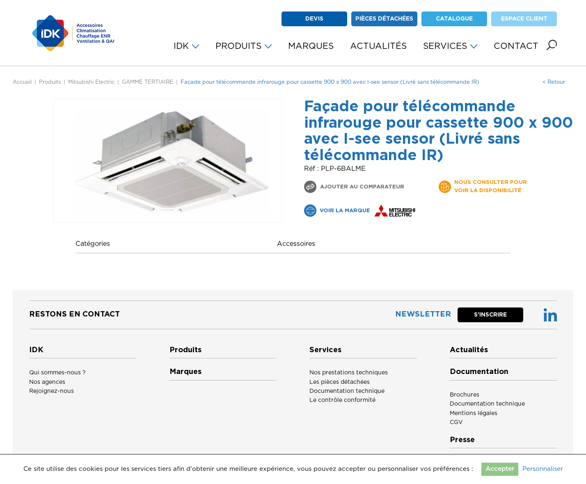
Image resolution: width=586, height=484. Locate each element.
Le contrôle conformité (342, 400)
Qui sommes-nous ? (57, 373)
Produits (50, 82)
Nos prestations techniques (348, 373)
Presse (462, 440)
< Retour (554, 82)
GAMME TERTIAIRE (147, 82)
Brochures (464, 395)
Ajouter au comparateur (361, 187)
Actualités (469, 350)
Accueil (22, 82)
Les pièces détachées (339, 382)
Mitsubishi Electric (91, 82)
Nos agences (47, 382)
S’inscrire (490, 315)
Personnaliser (542, 469)
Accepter (499, 469)
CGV (456, 422)
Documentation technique (347, 391)
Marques (185, 372)
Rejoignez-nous (51, 391)
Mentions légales (473, 413)
